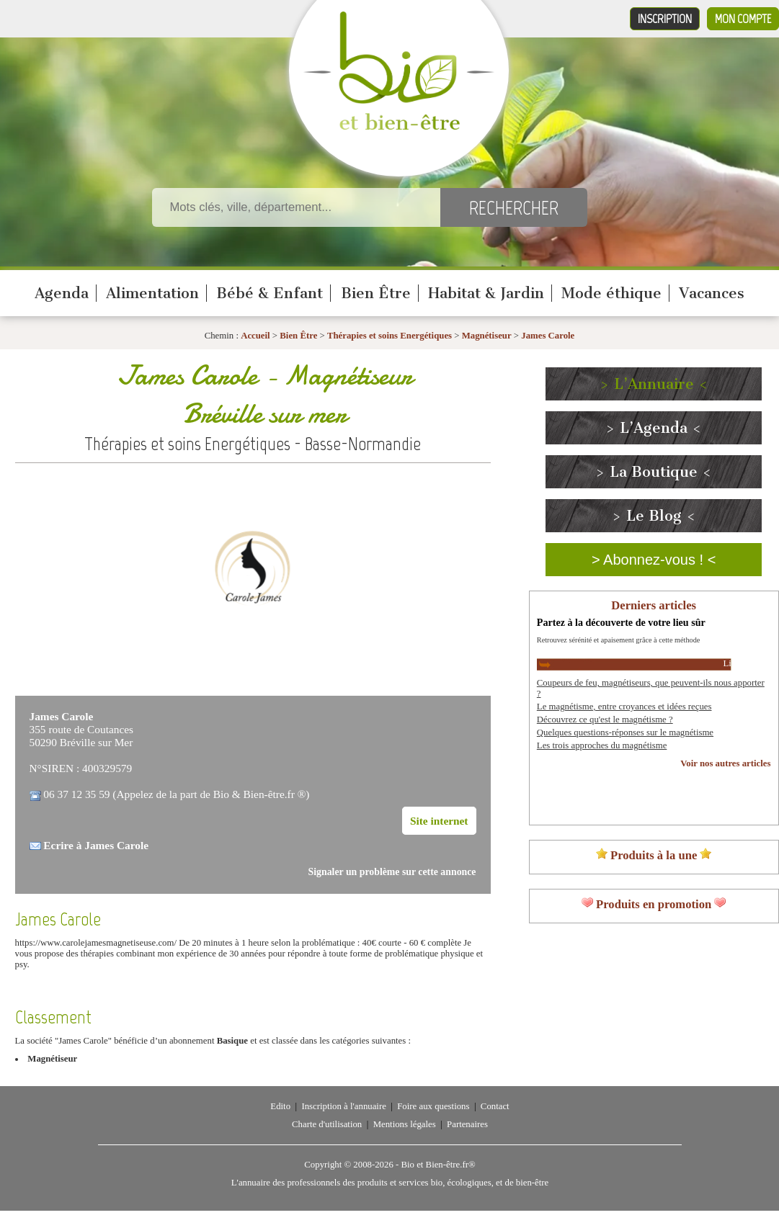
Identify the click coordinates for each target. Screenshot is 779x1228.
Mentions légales (404, 1124)
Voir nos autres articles (725, 763)
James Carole (547, 336)
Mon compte (743, 19)
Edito (280, 1106)
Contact (495, 1106)
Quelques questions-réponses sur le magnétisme (625, 732)
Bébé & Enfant (269, 293)
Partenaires (467, 1124)
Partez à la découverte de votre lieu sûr (621, 622)
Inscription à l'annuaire (343, 1106)
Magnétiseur (487, 336)
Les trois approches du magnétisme (602, 745)
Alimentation (152, 293)
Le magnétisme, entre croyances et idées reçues (624, 707)
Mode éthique (611, 293)
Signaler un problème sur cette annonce (392, 871)
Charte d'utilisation (327, 1124)
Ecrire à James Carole (95, 845)
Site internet (439, 821)
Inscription (665, 19)
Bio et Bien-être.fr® (438, 1165)
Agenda (62, 293)
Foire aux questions (433, 1106)
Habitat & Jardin (486, 293)
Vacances (711, 293)
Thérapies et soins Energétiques (390, 336)
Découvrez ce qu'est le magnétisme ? (605, 719)
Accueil (255, 336)
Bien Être (376, 293)
